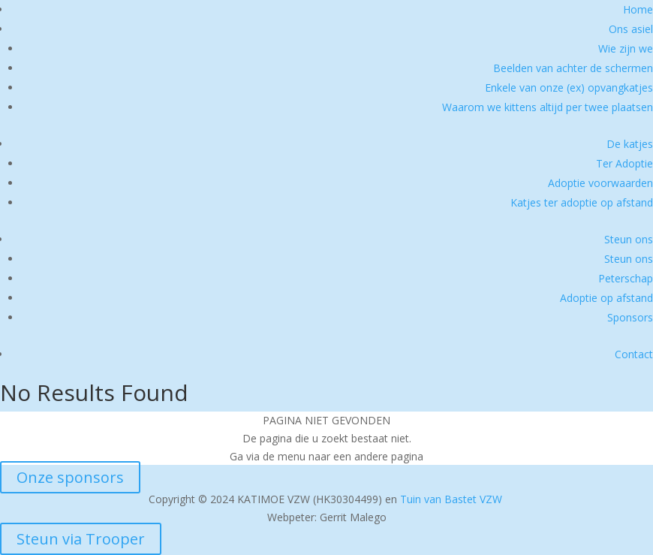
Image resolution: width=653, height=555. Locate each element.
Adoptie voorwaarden (600, 183)
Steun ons (628, 239)
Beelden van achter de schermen (573, 68)
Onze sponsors (70, 477)
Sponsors (630, 317)
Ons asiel (631, 29)
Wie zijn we (625, 48)
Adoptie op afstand (606, 298)
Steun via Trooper (81, 539)
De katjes (629, 144)
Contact (634, 354)
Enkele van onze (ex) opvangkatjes (569, 87)
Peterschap (625, 278)
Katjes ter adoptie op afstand (581, 202)
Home (638, 9)
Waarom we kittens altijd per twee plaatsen (547, 107)
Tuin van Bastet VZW (451, 499)
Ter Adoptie (624, 163)
